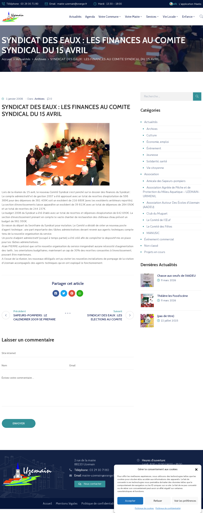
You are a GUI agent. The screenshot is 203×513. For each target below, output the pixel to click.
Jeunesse (152, 155)
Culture (151, 135)
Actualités (75, 16)
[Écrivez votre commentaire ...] (68, 390)
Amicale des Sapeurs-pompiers (166, 181)
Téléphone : (91, 470)
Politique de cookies (144, 508)
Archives (40, 59)
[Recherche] (166, 96)
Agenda (90, 16)
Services (152, 16)
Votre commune (109, 16)
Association (151, 174)
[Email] (102, 366)
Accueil (7, 59)
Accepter (130, 500)
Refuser (158, 500)
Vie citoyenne (155, 168)
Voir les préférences (185, 500)
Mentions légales (67, 503)
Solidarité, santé (156, 161)
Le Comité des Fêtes (159, 226)
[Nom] (34, 366)
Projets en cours (154, 252)
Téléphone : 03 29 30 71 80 (22, 4)
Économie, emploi (157, 142)
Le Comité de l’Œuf (158, 220)
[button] (196, 469)
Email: (95, 475)
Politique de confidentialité (168, 508)
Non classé (151, 246)
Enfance (188, 16)
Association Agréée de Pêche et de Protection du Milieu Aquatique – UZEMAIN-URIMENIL (171, 192)
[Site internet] (68, 353)
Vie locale (170, 16)
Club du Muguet (157, 214)
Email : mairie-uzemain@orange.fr (68, 4)
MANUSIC (153, 233)
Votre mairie (133, 16)
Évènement (153, 148)
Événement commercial (159, 239)
